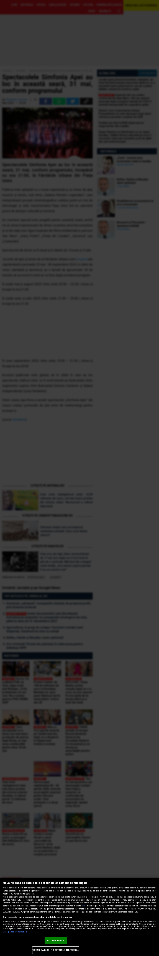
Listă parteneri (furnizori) (15, 932)
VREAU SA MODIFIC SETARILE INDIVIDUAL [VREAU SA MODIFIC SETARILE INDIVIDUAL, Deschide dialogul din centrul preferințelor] (55, 950)
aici (83, 906)
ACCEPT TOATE (55, 940)
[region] (79, 917)
